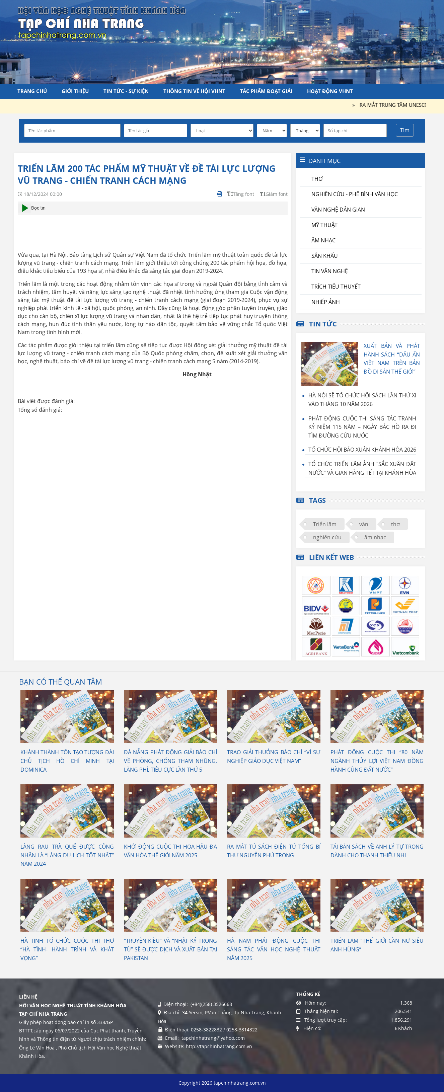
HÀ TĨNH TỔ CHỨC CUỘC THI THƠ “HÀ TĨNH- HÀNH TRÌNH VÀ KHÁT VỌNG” (67, 949)
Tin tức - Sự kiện (126, 91)
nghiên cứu (327, 537)
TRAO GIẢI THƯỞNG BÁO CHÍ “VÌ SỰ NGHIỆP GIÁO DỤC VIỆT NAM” (273, 757)
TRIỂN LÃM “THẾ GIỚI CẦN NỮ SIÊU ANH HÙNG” (377, 945)
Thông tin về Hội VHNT (194, 91)
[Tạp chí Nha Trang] (102, 21)
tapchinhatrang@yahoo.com (212, 1038)
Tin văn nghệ (329, 271)
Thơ (316, 178)
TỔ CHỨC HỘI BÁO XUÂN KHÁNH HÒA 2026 (362, 449)
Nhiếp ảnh (325, 302)
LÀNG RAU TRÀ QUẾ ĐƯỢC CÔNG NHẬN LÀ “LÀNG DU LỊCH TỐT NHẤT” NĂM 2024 (67, 855)
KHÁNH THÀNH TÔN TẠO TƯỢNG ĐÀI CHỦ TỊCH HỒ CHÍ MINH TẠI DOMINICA (67, 761)
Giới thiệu (75, 91)
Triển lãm (325, 524)
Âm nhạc (323, 240)
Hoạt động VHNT (330, 91)
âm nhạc (375, 537)
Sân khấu (324, 255)
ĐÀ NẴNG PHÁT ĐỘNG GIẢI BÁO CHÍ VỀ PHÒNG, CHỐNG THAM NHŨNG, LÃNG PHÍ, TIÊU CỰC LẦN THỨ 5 (170, 761)
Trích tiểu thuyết (336, 286)
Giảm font (274, 194)
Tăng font (240, 194)
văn (363, 524)
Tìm (405, 130)
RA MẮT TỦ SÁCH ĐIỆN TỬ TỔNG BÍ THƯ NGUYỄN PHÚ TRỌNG (273, 851)
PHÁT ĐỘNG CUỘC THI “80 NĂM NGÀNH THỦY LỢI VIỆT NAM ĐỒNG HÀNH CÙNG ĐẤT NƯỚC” (377, 761)
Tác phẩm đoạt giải (266, 91)
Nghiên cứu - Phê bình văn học (354, 194)
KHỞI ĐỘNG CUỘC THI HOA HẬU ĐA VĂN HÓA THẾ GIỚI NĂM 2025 (170, 851)
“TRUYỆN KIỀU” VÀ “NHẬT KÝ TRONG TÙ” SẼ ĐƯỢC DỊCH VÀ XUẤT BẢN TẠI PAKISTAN (170, 949)
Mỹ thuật (324, 225)
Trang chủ (32, 91)
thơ (395, 524)
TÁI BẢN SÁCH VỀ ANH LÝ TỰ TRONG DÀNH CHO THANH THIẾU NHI (377, 851)
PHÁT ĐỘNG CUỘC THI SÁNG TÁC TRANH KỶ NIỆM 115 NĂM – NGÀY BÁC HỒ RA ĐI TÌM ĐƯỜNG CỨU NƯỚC (362, 427)
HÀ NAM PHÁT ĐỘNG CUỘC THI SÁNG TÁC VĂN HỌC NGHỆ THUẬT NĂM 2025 (273, 949)
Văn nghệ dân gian (338, 209)
